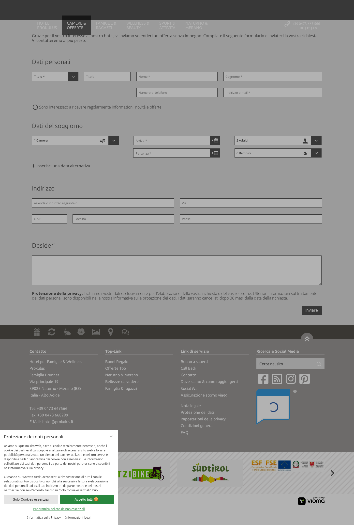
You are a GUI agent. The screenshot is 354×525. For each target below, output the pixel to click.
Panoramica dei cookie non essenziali (59, 509)
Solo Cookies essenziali (31, 499)
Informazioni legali (78, 517)
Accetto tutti (86, 499)
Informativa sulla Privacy (44, 517)
